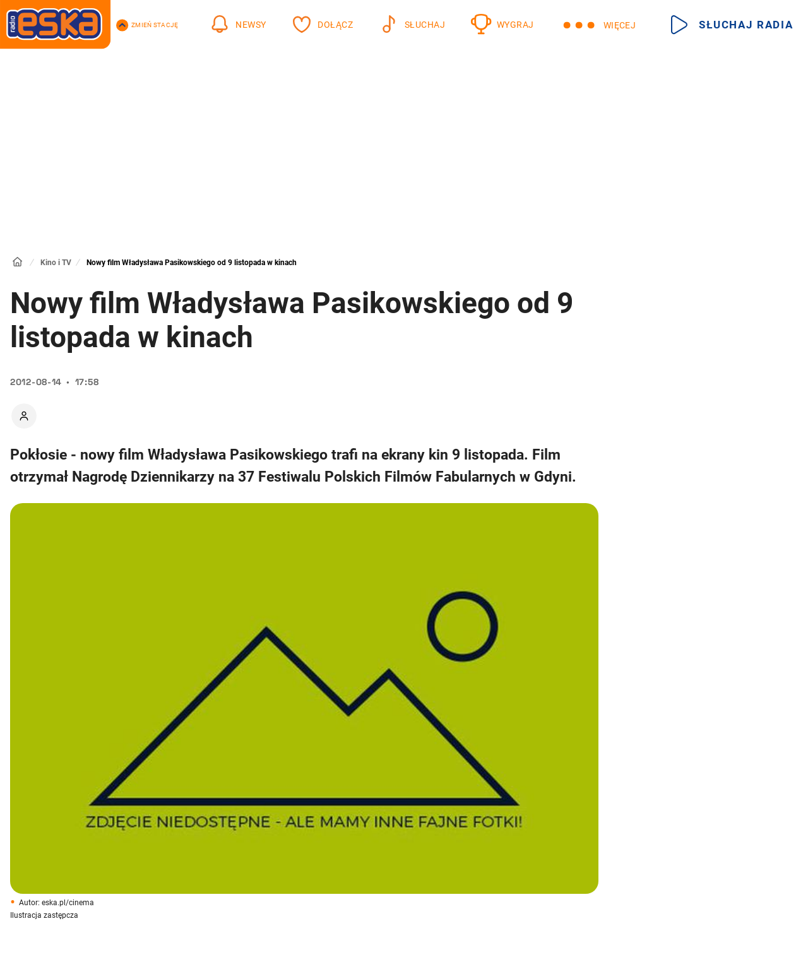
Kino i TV (55, 262)
